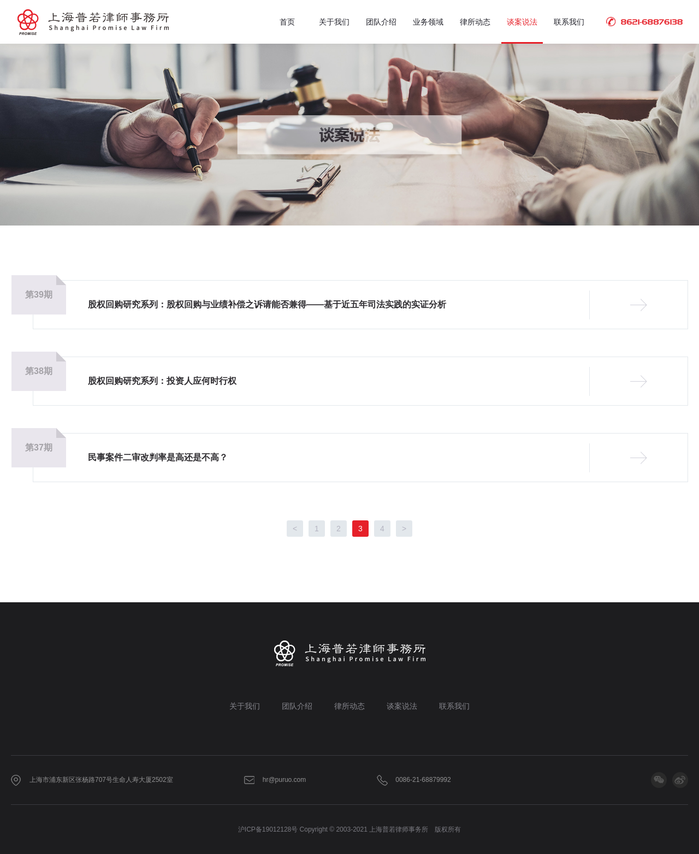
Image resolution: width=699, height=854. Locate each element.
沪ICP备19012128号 (268, 829)
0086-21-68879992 (423, 780)
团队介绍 (381, 21)
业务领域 (428, 21)
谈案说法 (522, 21)
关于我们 (334, 21)
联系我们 (569, 21)
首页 (287, 21)
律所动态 (475, 21)
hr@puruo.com (284, 780)
